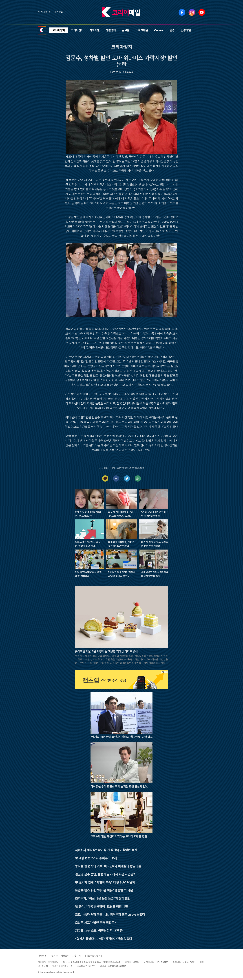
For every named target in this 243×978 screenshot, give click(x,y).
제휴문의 (58, 12)
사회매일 (94, 30)
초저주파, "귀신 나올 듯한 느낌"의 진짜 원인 (102, 898)
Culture (158, 30)
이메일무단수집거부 (93, 955)
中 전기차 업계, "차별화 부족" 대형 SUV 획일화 (105, 882)
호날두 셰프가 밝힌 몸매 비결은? (95, 922)
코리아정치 (58, 30)
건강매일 (186, 30)
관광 (172, 30)
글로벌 (125, 30)
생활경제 (111, 30)
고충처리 (76, 955)
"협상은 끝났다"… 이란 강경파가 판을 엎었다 (103, 939)
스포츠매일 (142, 30)
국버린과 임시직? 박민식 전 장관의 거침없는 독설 (106, 850)
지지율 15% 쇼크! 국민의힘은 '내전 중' (99, 931)
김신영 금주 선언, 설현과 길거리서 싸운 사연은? (105, 874)
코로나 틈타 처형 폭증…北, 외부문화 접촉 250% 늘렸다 (110, 914)
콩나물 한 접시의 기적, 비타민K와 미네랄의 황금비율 (108, 866)
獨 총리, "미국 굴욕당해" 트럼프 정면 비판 (101, 906)
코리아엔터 (77, 30)
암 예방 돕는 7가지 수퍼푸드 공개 (96, 858)
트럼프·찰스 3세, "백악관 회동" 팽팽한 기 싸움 (104, 890)
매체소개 (42, 955)
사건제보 (42, 12)
